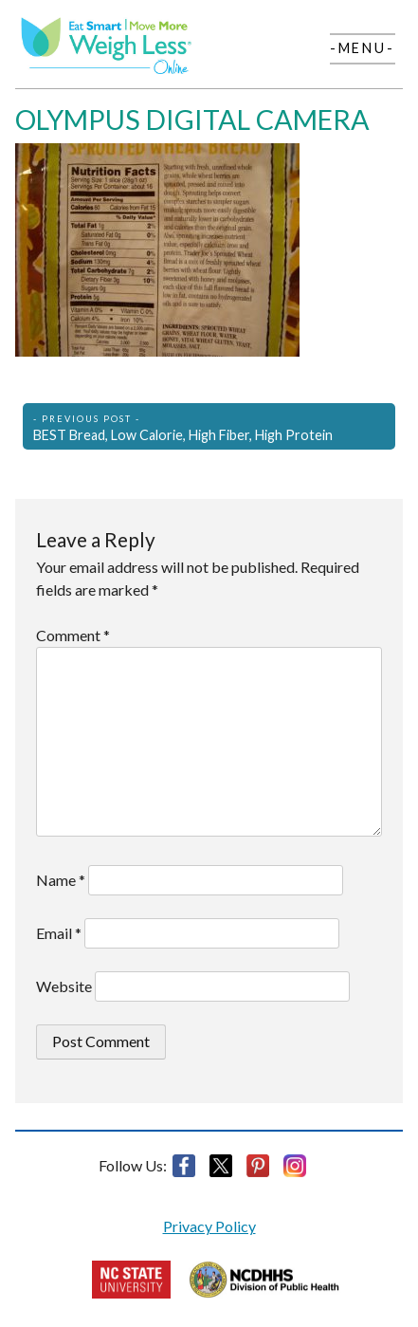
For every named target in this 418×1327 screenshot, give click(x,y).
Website (64, 986)
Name (60, 880)
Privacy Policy (209, 1226)
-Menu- (362, 48)
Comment (73, 635)
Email (59, 933)
